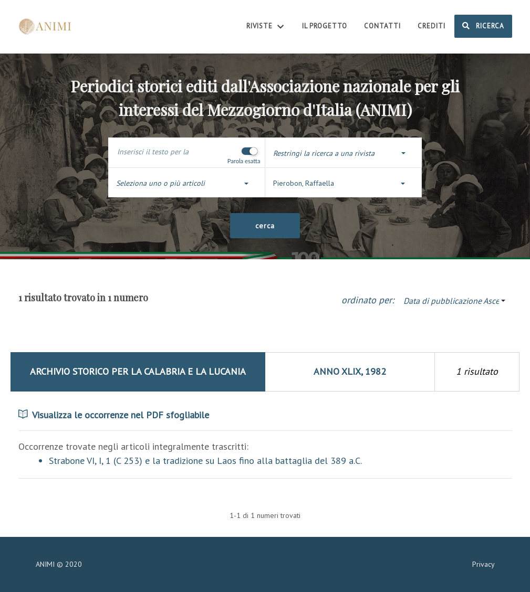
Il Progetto (324, 26)
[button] (343, 153)
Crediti (431, 26)
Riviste (265, 27)
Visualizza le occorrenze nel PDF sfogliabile (113, 415)
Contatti (382, 26)
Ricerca (483, 25)
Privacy (483, 564)
